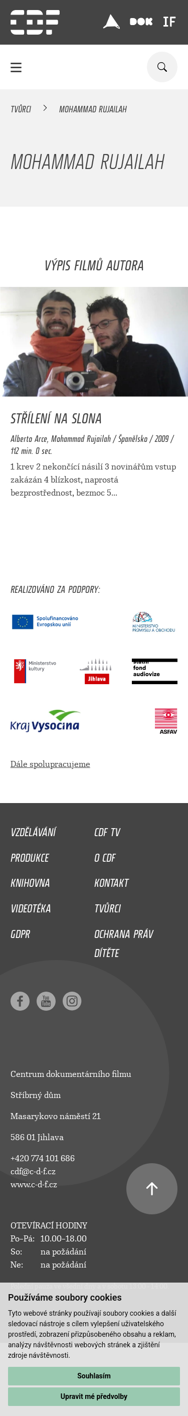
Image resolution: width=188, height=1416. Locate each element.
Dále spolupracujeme (50, 764)
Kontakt (111, 880)
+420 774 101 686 (43, 1158)
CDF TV (107, 829)
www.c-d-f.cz (34, 1184)
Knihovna (30, 880)
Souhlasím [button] (94, 1376)
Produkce (30, 855)
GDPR (20, 931)
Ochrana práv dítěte (123, 941)
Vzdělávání (33, 829)
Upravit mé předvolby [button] (94, 1396)
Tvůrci (21, 107)
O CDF (104, 855)
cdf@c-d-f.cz (33, 1171)
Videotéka (31, 905)
